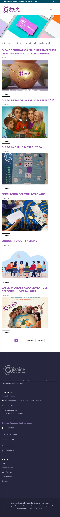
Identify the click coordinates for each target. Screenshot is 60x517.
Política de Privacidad (22, 506)
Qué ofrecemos (7, 472)
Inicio (3, 463)
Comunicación (7, 477)
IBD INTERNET (38, 509)
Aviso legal (9, 506)
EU (56, 1)
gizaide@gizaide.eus (10, 1)
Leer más (6, 95)
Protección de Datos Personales (28, 1)
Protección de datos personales (13, 413)
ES (53, 1)
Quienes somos (7, 468)
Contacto (5, 481)
